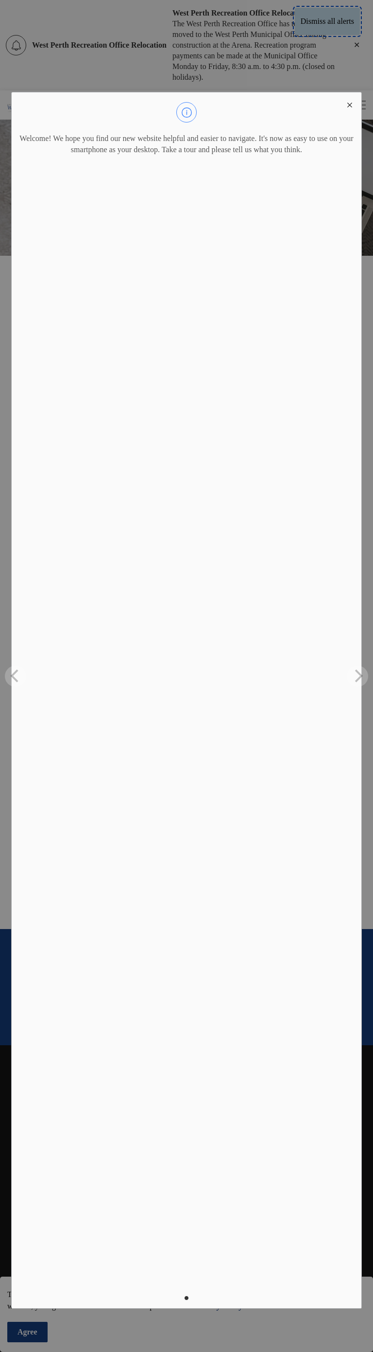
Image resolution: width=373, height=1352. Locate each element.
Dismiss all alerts (327, 21)
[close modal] (349, 104)
